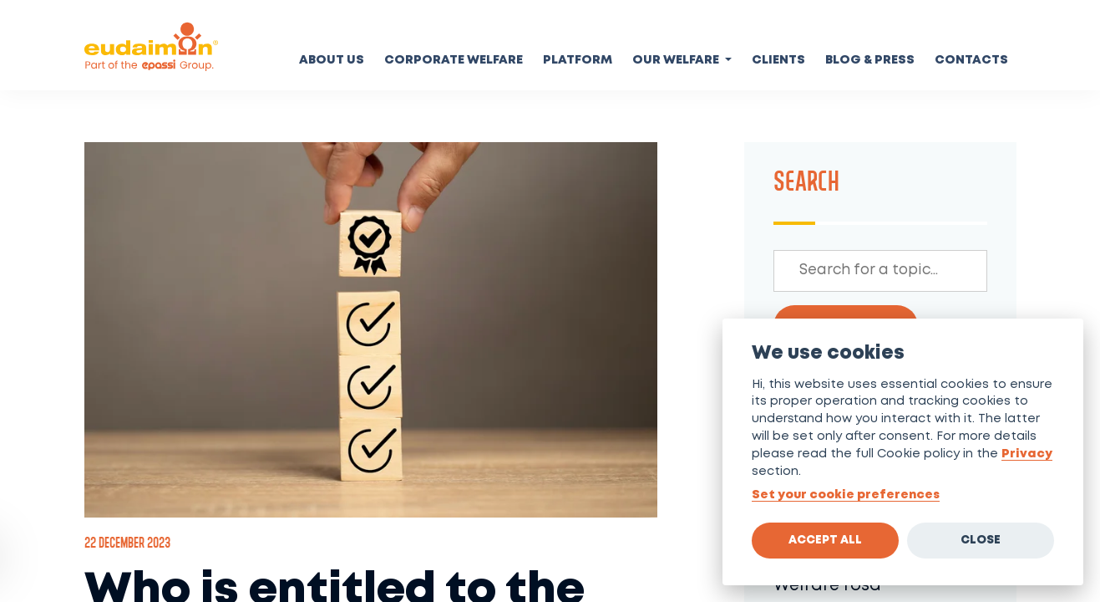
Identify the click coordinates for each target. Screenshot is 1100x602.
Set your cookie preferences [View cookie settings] (846, 495)
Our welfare (677, 60)
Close (981, 540)
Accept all (825, 540)
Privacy (1026, 454)
